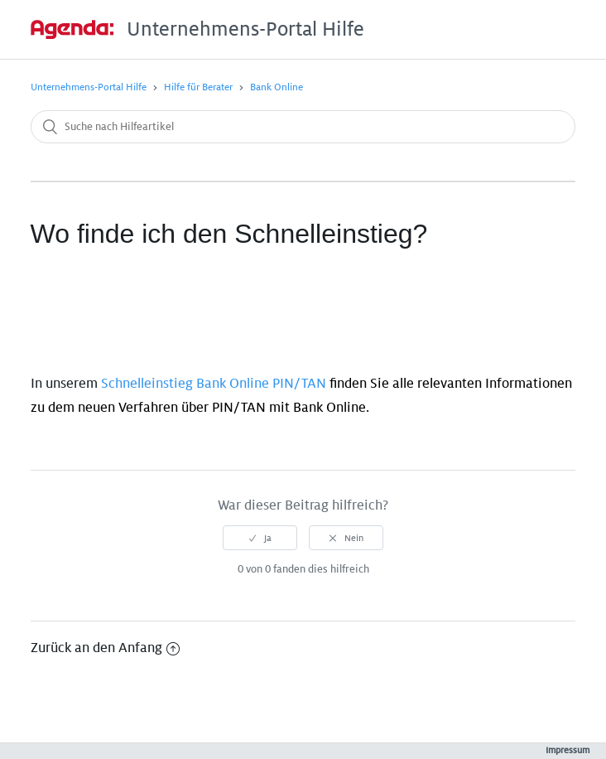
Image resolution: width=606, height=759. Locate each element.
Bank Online (276, 87)
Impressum (567, 750)
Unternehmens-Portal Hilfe (89, 87)
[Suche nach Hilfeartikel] (303, 126)
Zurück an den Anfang (105, 648)
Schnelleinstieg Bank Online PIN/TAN (213, 383)
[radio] (260, 537)
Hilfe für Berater (198, 87)
